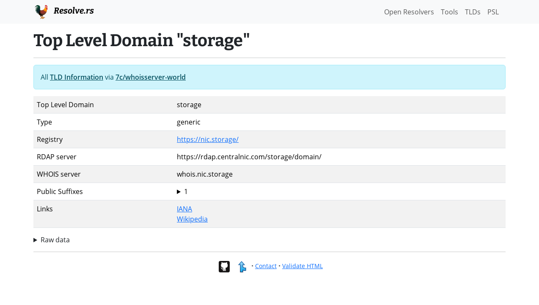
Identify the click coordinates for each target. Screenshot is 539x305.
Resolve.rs (63, 11)
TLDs (473, 12)
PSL (493, 12)
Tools (449, 12)
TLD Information (76, 77)
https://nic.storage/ (208, 139)
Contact (266, 266)
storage (339, 191)
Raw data (55, 239)
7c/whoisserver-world (151, 77)
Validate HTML (302, 266)
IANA (184, 209)
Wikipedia (192, 219)
